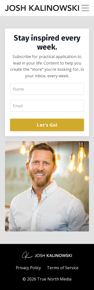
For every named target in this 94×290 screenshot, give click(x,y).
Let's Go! (47, 125)
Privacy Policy (28, 267)
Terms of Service (62, 267)
